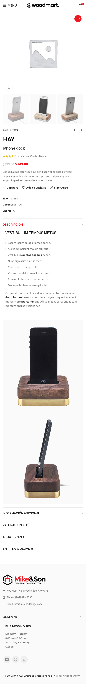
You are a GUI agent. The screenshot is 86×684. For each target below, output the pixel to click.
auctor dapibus (32, 254)
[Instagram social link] (15, 659)
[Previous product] (74, 130)
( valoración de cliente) (32, 156)
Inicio (6, 130)
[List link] (43, 591)
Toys (15, 130)
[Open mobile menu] (10, 5)
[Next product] (81, 130)
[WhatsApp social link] (14, 211)
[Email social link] (7, 659)
